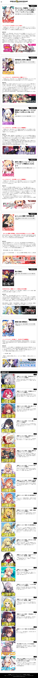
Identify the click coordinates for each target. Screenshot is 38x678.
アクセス (13, 674)
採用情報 (28, 674)
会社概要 (9, 674)
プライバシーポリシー (19, 674)
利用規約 (24, 674)
